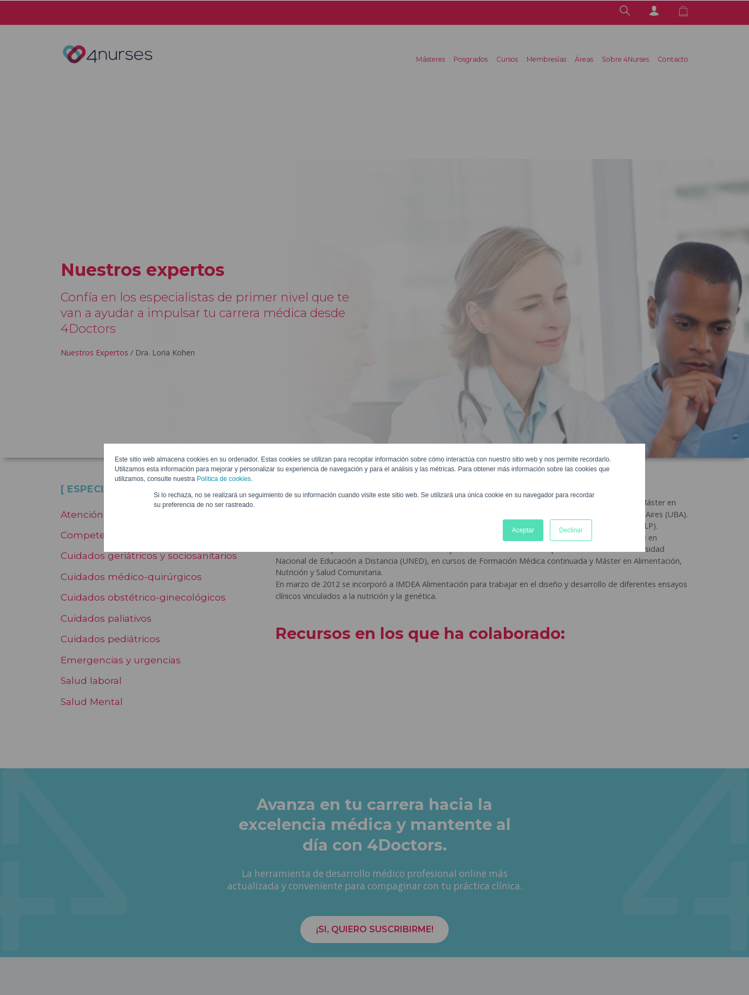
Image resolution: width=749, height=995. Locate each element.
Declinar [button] (571, 530)
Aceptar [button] (523, 530)
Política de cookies (223, 479)
